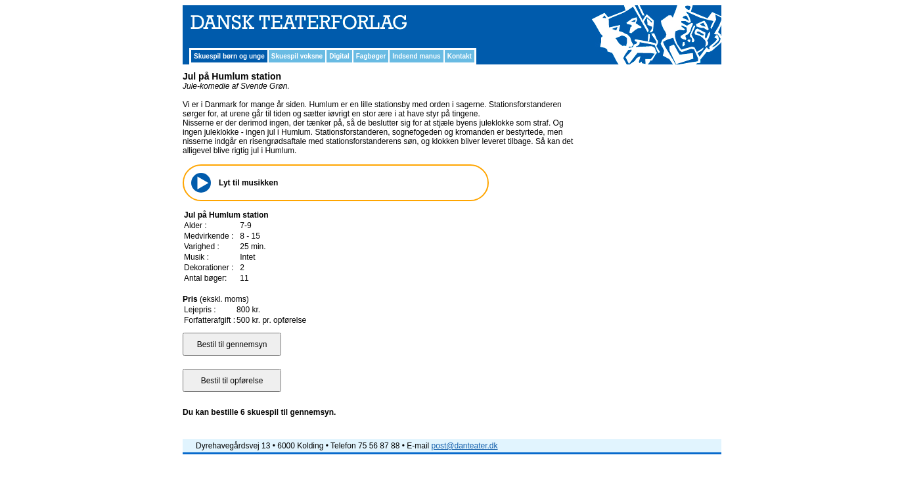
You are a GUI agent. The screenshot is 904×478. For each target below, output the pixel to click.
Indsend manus (416, 56)
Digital (339, 56)
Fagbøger (371, 56)
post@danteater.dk (465, 445)
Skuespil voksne (297, 56)
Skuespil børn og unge (229, 56)
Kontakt (459, 56)
